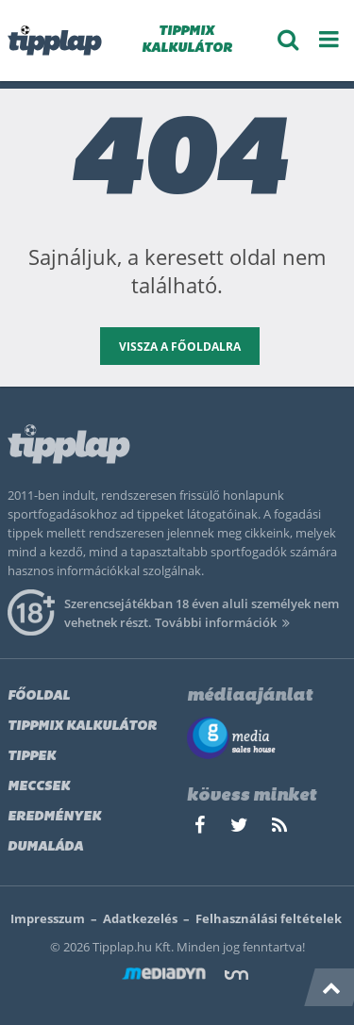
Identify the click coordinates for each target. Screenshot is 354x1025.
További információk (225, 622)
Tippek (32, 757)
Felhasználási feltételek (268, 918)
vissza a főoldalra (180, 347)
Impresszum (47, 918)
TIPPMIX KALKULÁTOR (187, 40)
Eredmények (54, 817)
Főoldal (39, 696)
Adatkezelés (140, 918)
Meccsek (39, 787)
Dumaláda (45, 847)
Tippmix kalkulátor (82, 726)
